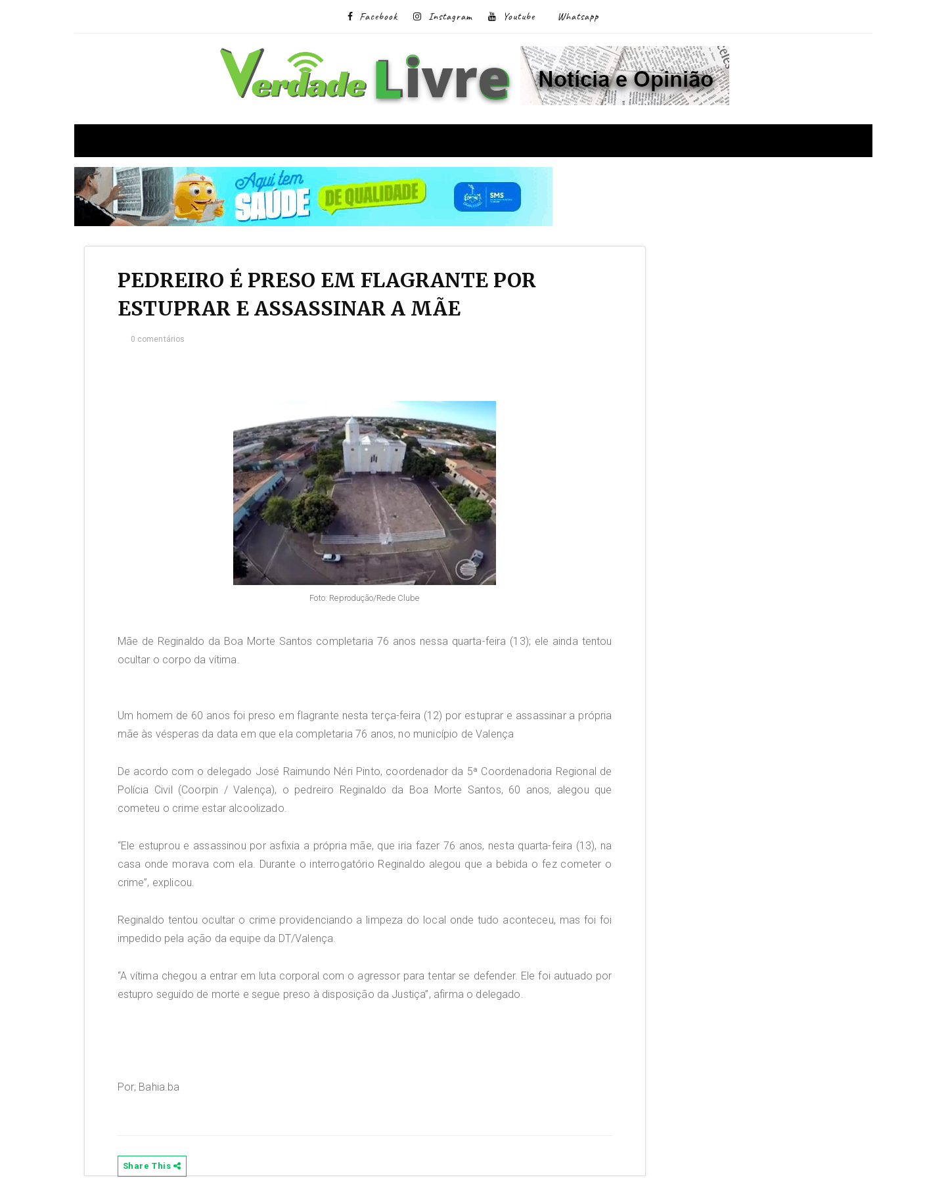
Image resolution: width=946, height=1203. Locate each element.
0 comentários (158, 339)
